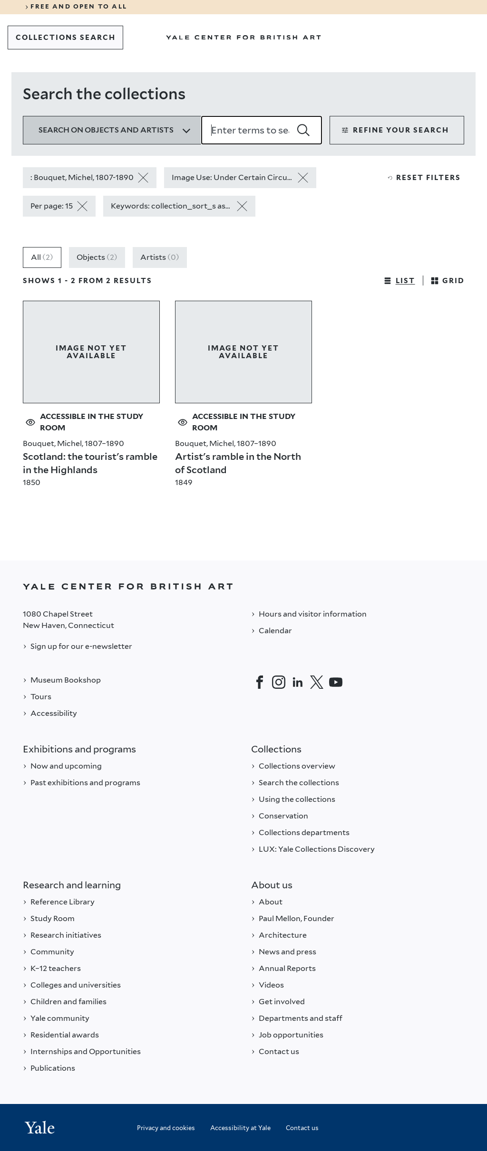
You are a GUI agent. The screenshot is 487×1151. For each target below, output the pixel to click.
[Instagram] (278, 682)
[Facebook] (259, 682)
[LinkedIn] (297, 682)
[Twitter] (316, 682)
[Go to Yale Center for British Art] (243, 37)
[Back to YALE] (243, 586)
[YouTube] (335, 682)
